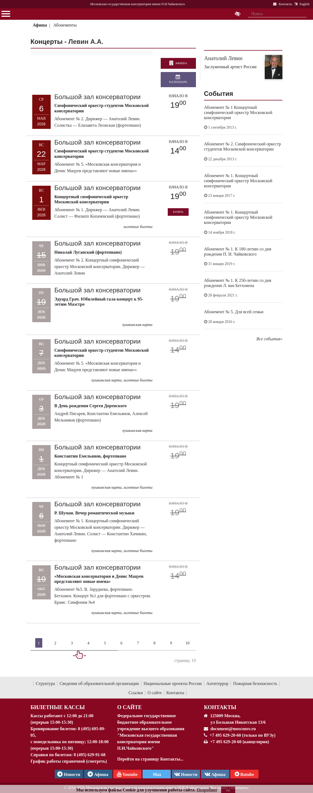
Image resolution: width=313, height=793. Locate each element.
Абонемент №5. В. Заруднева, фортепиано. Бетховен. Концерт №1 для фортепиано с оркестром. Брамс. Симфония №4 (102, 596)
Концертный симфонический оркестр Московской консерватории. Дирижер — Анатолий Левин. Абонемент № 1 (100, 470)
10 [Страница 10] (187, 643)
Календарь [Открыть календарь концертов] (178, 79)
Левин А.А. (85, 41)
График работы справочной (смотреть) (69, 761)
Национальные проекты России (173, 683)
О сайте (154, 692)
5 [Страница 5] (105, 643)
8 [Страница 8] (154, 643)
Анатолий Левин (223, 58)
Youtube (127, 774)
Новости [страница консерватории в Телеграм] (68, 774)
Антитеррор (217, 683)
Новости (186, 774)
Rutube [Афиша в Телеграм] (244, 774)
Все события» (269, 339)
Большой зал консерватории (97, 96)
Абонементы (65, 25)
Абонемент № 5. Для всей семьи (234, 311)
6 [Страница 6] (121, 643)
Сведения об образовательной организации (99, 683)
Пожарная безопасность (255, 683)
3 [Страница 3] (72, 643)
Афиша (40, 25)
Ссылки (135, 692)
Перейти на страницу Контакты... (150, 759)
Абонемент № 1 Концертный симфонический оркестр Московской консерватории (238, 112)
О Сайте (129, 707)
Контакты (175, 692)
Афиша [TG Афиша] (98, 774)
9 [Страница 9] (171, 643)
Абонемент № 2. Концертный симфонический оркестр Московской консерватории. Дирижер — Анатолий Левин (99, 266)
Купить (178, 211)
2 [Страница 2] (55, 643)
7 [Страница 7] (138, 643)
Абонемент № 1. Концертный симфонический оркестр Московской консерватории (238, 180)
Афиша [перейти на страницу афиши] (178, 63)
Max (156, 774)
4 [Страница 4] (88, 643)
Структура (45, 683)
